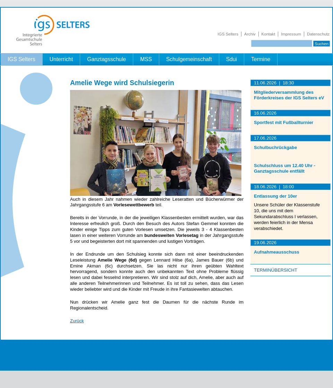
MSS (146, 59)
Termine (260, 59)
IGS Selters (227, 34)
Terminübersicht (275, 270)
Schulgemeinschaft (189, 59)
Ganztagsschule (106, 59)
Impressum (291, 34)
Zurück (77, 320)
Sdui (231, 59)
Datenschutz (318, 34)
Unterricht (61, 59)
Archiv (249, 34)
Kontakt (268, 34)
